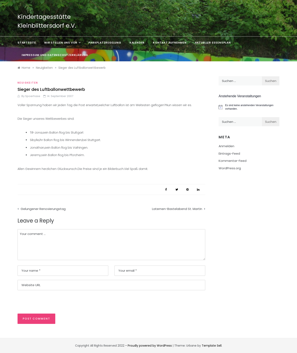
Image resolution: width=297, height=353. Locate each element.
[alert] (249, 107)
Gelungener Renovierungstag (43, 209)
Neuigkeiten (28, 82)
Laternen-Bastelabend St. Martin (177, 209)
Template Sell (212, 346)
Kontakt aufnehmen (170, 43)
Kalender (137, 43)
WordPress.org (230, 168)
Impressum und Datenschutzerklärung (55, 55)
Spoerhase (32, 96)
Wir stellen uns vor (62, 43)
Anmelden (226, 146)
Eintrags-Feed (229, 153)
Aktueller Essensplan (213, 43)
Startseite (27, 43)
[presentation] (46, 301)
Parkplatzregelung (104, 43)
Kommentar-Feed (232, 161)
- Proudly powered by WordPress (149, 346)
